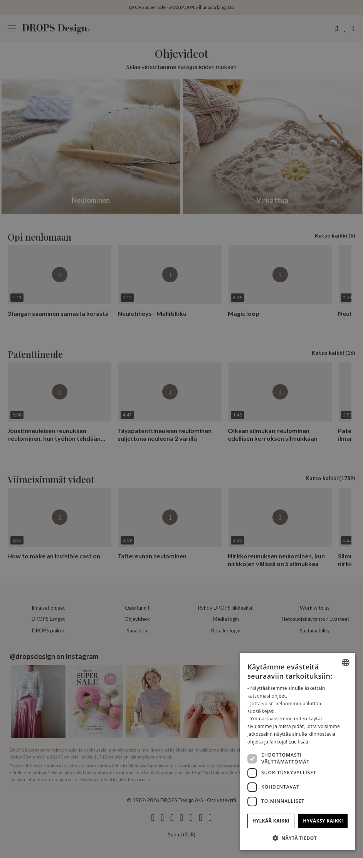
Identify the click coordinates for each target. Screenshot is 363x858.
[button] (297, 838)
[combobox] (346, 662)
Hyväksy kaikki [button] (323, 821)
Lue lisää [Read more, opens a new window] (298, 741)
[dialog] (297, 751)
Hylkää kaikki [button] (270, 821)
